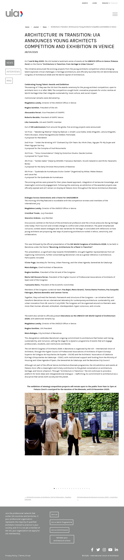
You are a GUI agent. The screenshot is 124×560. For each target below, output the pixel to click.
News (45, 27)
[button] (27, 439)
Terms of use (24, 555)
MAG (9, 80)
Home (27, 27)
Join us (54, 514)
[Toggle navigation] (115, 14)
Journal (36, 27)
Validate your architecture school (62, 539)
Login (94, 3)
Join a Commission (59, 530)
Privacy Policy (11, 555)
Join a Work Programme (61, 522)
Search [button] (85, 3)
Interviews (13, 71)
